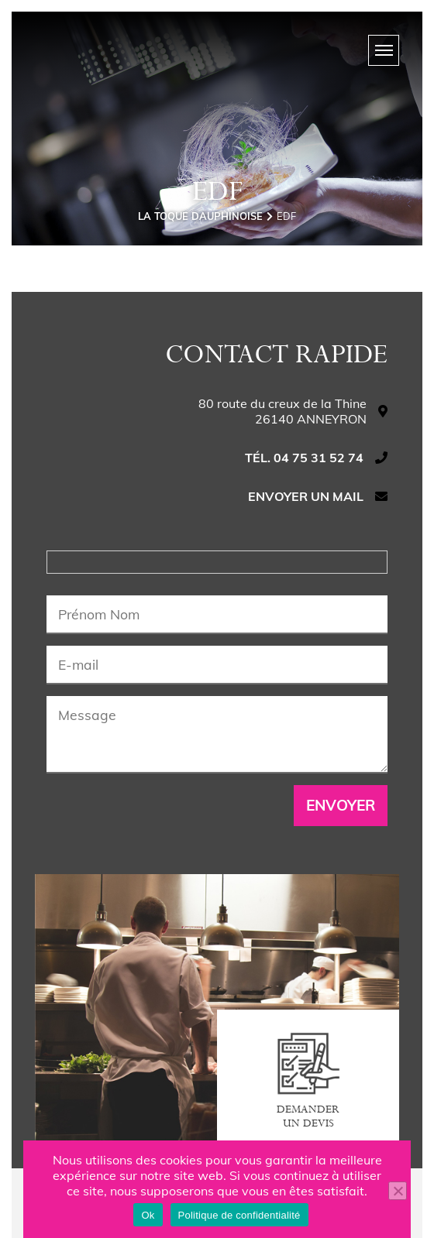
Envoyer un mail (305, 496)
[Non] (397, 1190)
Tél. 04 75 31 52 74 (304, 457)
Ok (147, 1215)
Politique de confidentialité (239, 1215)
